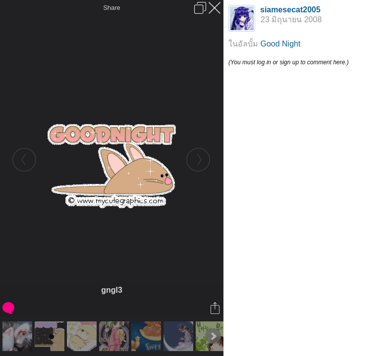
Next (213, 336)
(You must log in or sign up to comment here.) (288, 62)
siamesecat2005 (290, 9)
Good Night (280, 44)
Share (111, 7)
